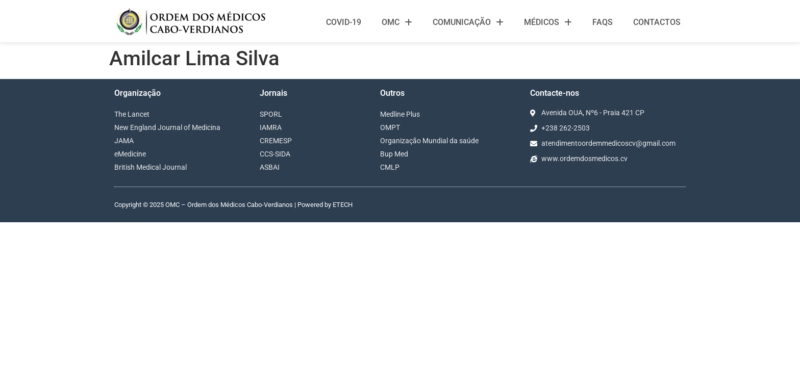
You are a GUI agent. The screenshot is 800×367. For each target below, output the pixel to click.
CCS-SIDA (275, 154)
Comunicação (468, 22)
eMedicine (130, 154)
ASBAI (270, 167)
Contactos (657, 22)
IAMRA (271, 127)
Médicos (548, 22)
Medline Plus (400, 114)
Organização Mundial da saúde (429, 141)
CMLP (389, 167)
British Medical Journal (150, 167)
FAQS (602, 22)
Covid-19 (343, 22)
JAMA (124, 141)
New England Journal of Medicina (167, 127)
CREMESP (276, 141)
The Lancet (131, 114)
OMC (397, 22)
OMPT (390, 127)
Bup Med (394, 154)
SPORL (271, 114)
